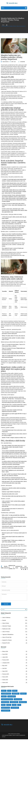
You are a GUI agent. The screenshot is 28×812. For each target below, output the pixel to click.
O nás (3, 735)
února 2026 (5, 654)
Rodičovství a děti (6, 628)
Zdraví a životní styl (6, 637)
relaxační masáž (18, 699)
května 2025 (5, 679)
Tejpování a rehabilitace (7, 634)
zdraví (9, 690)
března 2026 (5, 651)
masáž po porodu (5, 707)
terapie (14, 704)
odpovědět (6, 603)
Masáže (4, 620)
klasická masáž (5, 702)
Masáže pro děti (6, 643)
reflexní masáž (16, 693)
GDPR (24, 735)
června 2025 (5, 677)
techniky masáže (14, 702)
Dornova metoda (11, 696)
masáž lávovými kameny (7, 699)
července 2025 (5, 674)
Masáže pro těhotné (7, 640)
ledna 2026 (5, 657)
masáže (8, 704)
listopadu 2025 (5, 662)
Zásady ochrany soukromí (17, 735)
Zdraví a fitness (6, 631)
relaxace (4, 690)
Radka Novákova (5, 61)
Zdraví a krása (5, 623)
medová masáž (23, 702)
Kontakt (3, 736)
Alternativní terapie (6, 626)
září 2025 (4, 668)
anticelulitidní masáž (6, 693)
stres (19, 704)
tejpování (4, 696)
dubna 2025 (5, 682)
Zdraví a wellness (6, 617)
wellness (14, 690)
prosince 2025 (5, 660)
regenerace (23, 693)
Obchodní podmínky (8, 735)
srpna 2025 (5, 671)
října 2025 (4, 665)
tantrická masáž (15, 707)
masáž (3, 704)
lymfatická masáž (5, 710)
